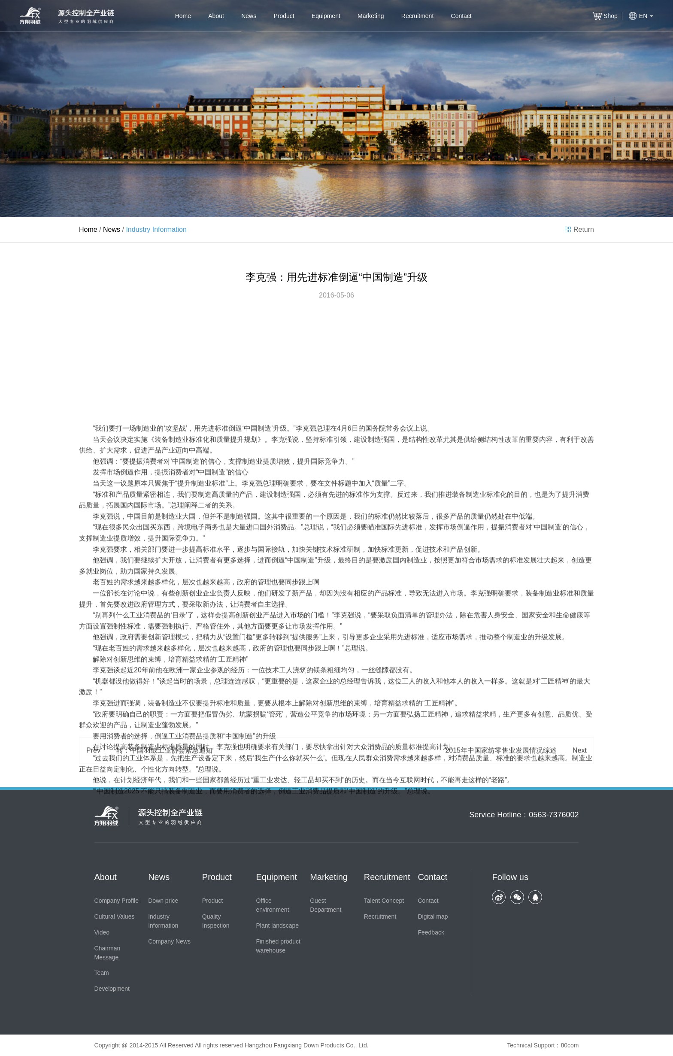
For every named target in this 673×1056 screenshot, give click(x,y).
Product (283, 15)
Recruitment (417, 15)
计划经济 (134, 920)
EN (643, 15)
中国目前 (141, 657)
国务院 (375, 569)
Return (583, 229)
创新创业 (189, 733)
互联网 (410, 920)
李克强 (306, 569)
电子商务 (204, 668)
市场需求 (489, 700)
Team (101, 972)
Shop (610, 15)
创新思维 (127, 800)
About (216, 15)
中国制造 (257, 569)
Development (112, 988)
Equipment (326, 15)
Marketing (371, 15)
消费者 (153, 602)
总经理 (350, 821)
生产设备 (198, 898)
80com (570, 1045)
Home (183, 15)
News (248, 15)
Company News (169, 941)
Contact (461, 15)
